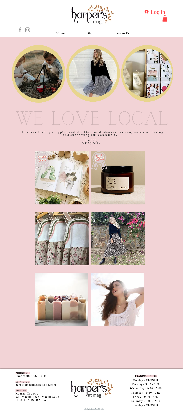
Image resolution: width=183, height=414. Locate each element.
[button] (164, 18)
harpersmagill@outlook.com (36, 384)
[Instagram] (27, 30)
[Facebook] (20, 30)
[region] (38, 74)
